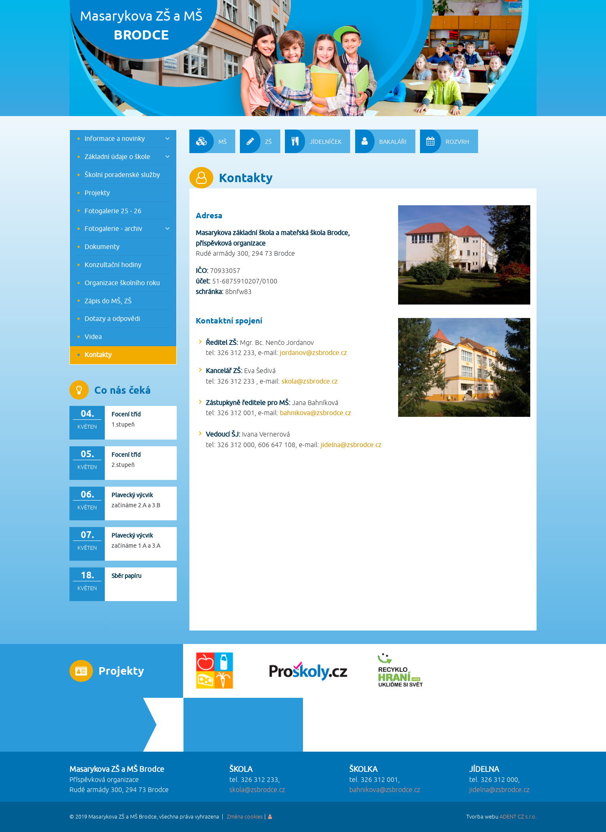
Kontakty (98, 354)
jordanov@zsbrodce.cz (313, 352)
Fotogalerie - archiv (113, 228)
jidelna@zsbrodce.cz (351, 444)
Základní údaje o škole (117, 156)
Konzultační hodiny (113, 264)
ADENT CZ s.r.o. (518, 816)
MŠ (207, 141)
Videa (93, 336)
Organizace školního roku (122, 282)
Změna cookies (245, 816)
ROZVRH (444, 141)
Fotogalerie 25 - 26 (113, 211)
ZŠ (255, 141)
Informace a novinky (115, 138)
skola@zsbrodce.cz (310, 381)
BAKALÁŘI (381, 141)
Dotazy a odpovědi (112, 318)
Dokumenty (102, 246)
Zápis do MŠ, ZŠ (108, 301)
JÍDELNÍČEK (313, 141)
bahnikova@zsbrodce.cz (315, 412)
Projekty (97, 192)
